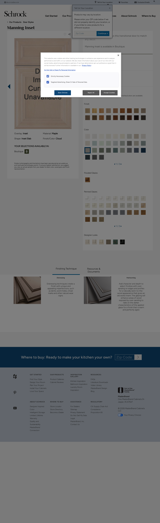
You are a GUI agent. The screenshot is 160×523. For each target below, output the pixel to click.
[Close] (118, 55)
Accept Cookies (109, 93)
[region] (80, 74)
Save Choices (62, 93)
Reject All (91, 93)
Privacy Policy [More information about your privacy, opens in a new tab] (86, 65)
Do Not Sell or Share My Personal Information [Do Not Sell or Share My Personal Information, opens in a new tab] (60, 70)
